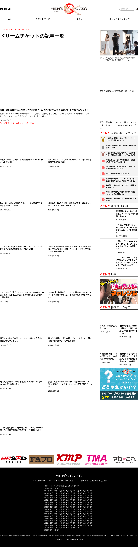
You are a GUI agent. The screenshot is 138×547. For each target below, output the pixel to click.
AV (1, 123)
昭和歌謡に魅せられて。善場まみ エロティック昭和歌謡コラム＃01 (127, 213)
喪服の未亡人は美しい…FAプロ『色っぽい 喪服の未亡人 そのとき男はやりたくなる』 (121, 180)
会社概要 (22, 535)
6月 (74, 491)
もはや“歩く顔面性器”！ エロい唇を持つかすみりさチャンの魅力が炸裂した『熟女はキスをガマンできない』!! (69, 294)
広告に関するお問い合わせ (56, 535)
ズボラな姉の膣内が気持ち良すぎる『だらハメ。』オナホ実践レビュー (120, 193)
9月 (64, 491)
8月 (67, 491)
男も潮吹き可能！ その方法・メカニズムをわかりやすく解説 (109, 356)
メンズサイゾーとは (6, 535)
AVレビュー (31, 123)
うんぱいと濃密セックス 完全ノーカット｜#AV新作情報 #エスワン (120, 139)
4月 (51, 489)
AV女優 (6, 123)
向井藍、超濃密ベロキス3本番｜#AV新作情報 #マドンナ (121, 147)
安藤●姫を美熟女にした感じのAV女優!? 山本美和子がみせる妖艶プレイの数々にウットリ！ (45, 110)
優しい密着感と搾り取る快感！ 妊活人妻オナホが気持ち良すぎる (120, 168)
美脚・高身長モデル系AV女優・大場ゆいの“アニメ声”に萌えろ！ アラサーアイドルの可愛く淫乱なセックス (70, 384)
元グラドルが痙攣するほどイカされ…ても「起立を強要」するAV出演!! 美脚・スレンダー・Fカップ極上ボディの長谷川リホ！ (69, 248)
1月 (61, 489)
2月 (58, 489)
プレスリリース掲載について (129, 535)
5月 (78, 491)
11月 (56, 491)
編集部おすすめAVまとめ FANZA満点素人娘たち (121, 200)
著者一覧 (16, 535)
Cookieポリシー (114, 535)
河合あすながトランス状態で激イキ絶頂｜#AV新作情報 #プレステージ (120, 161)
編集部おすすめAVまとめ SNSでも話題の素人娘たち (121, 186)
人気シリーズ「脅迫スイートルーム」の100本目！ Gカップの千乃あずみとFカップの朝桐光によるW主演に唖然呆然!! (22, 294)
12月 (51, 491)
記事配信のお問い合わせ (72, 535)
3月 (55, 489)
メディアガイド (86, 535)
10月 (60, 491)
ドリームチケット (18, 123)
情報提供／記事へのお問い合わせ (36, 535)
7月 (71, 491)
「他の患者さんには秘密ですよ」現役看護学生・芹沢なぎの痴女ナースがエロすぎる (120, 154)
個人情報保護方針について (100, 535)
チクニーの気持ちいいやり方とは (117, 174)
